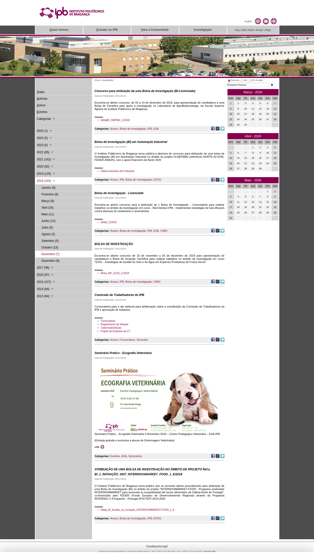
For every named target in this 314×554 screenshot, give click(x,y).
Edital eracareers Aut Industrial (117, 171)
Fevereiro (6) (50, 194)
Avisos (114, 128)
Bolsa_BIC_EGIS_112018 (115, 273)
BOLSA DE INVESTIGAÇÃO (114, 244)
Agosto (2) (48, 234)
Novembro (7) (51, 254)
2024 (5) (45, 138)
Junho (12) (49, 221)
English (248, 21)
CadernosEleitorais (111, 327)
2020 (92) (45, 167)
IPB (150, 128)
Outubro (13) (50, 247)
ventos (42, 112)
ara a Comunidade (155, 29)
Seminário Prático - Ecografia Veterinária (123, 353)
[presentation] (233, 81)
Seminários (135, 456)
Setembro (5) (50, 241)
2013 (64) (45, 296)
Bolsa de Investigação (133, 128)
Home (97, 80)
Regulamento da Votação (114, 324)
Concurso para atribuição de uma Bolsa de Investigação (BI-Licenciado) (145, 91)
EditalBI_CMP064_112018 (115, 120)
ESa (268, 30)
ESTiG (157, 179)
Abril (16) (48, 207)
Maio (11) (48, 214)
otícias (42, 98)
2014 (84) (45, 289)
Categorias (46, 119)
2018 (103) (46, 181)
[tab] (233, 81)
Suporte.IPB (210, 551)
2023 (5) (45, 145)
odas (41, 92)
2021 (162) (46, 159)
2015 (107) (46, 282)
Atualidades (107, 80)
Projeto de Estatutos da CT (115, 331)
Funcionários (127, 339)
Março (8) (48, 201)
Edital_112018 (109, 222)
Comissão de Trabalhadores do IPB (119, 295)
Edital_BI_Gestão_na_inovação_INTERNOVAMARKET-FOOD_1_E (138, 509)
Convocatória (108, 321)
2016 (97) (45, 275)
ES (237, 30)
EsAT (259, 30)
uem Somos (58, 29)
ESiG (251, 30)
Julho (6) (47, 227)
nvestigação (203, 29)
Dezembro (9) (51, 260)
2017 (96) (45, 268)
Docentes (142, 339)
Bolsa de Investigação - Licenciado (119, 193)
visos (41, 105)
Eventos (115, 456)
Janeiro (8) (49, 187)
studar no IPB (107, 29)
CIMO (163, 230)
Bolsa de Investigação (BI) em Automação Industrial (131, 142)
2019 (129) (46, 174)
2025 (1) (45, 131)
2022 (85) (45, 152)
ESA (156, 128)
